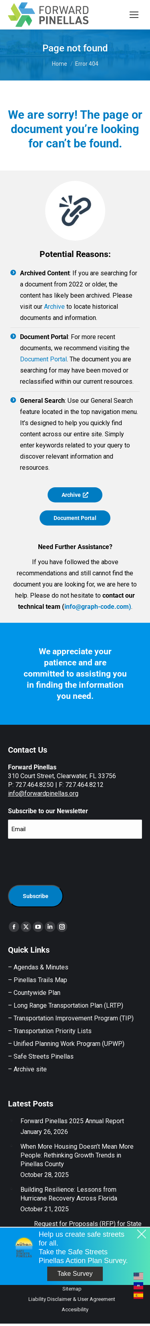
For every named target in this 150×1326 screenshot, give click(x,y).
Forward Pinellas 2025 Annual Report (72, 1121)
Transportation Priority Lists (53, 1031)
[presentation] (69, 860)
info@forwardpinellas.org (43, 793)
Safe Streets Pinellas (43, 1056)
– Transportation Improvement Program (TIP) (71, 1018)
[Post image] (11, 1120)
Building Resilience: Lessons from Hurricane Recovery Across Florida (68, 1194)
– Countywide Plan (34, 992)
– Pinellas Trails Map (37, 980)
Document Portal (43, 359)
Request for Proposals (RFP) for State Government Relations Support (88, 1228)
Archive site (30, 1069)
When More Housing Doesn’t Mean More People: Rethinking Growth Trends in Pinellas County (77, 1155)
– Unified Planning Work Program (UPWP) (66, 1043)
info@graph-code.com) (97, 606)
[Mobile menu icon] (134, 15)
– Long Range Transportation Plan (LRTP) (65, 1005)
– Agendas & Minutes (38, 967)
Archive (54, 306)
